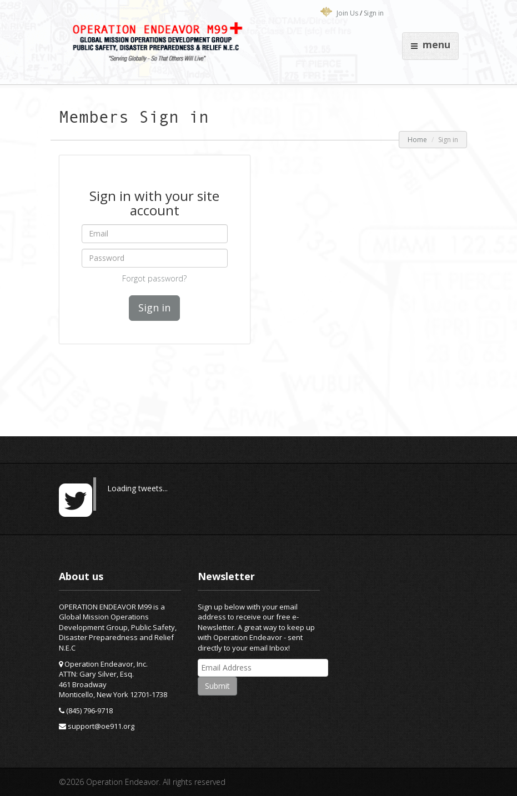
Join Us (347, 13)
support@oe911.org (101, 726)
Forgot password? (154, 278)
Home (417, 139)
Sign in (374, 13)
